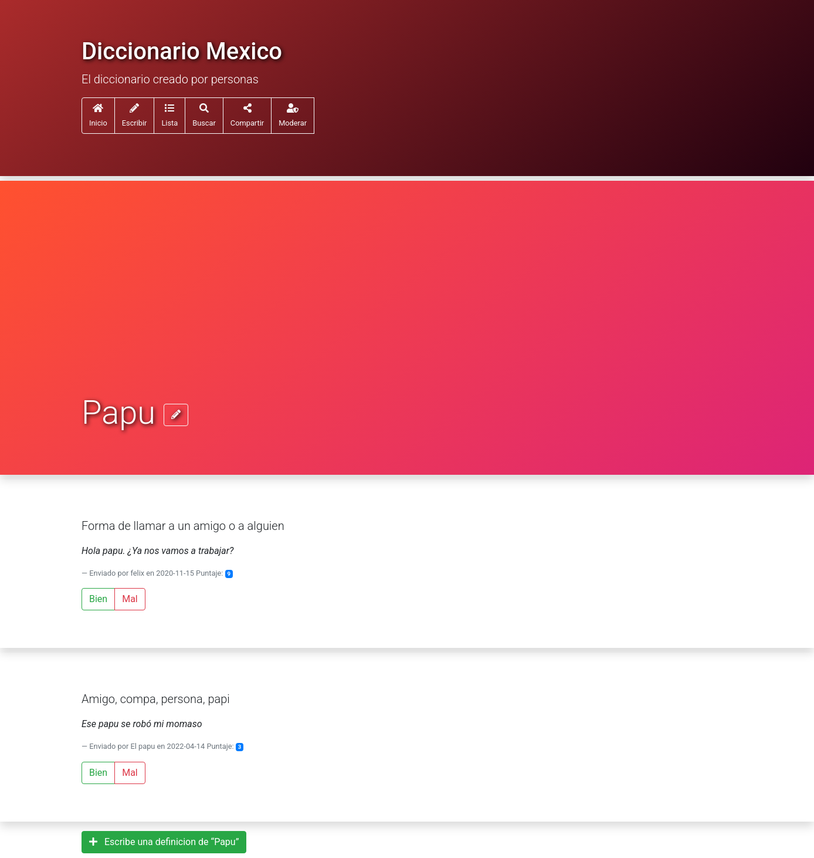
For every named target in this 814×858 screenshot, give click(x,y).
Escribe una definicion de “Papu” (164, 841)
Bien (98, 598)
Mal (130, 598)
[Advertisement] (407, 306)
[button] (169, 115)
